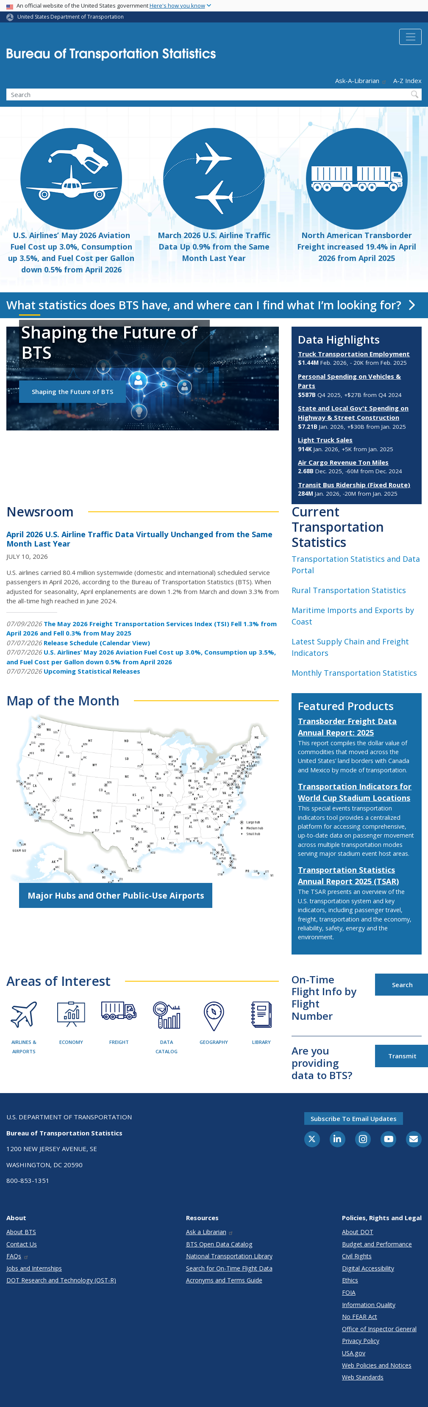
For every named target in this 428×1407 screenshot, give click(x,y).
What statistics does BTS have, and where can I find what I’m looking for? (210, 305)
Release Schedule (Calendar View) (97, 642)
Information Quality (368, 1305)
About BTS (21, 1232)
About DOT (357, 1232)
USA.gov (353, 1353)
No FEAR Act (359, 1317)
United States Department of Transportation (70, 16)
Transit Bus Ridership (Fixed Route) (354, 484)
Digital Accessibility (368, 1268)
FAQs (17, 1256)
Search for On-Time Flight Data (229, 1268)
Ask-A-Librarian (361, 80)
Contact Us (21, 1244)
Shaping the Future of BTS (72, 391)
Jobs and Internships (34, 1268)
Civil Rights (357, 1256)
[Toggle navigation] (410, 37)
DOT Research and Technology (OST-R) (61, 1280)
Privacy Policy (360, 1341)
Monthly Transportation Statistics (354, 673)
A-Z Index (407, 80)
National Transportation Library (229, 1256)
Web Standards (363, 1377)
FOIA (349, 1292)
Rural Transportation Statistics (349, 590)
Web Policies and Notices (376, 1365)
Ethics (350, 1280)
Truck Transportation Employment (354, 354)
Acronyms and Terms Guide (224, 1280)
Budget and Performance (377, 1244)
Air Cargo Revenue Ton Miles (343, 462)
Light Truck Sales (325, 440)
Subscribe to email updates (354, 1118)
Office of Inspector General (379, 1329)
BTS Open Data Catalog (219, 1244)
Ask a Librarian (210, 1232)
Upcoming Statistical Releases (92, 671)
